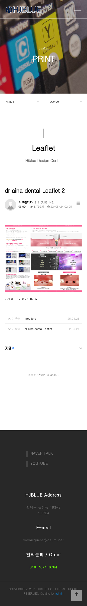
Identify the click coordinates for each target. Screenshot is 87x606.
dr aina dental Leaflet (38, 329)
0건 (23, 206)
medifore (30, 318)
